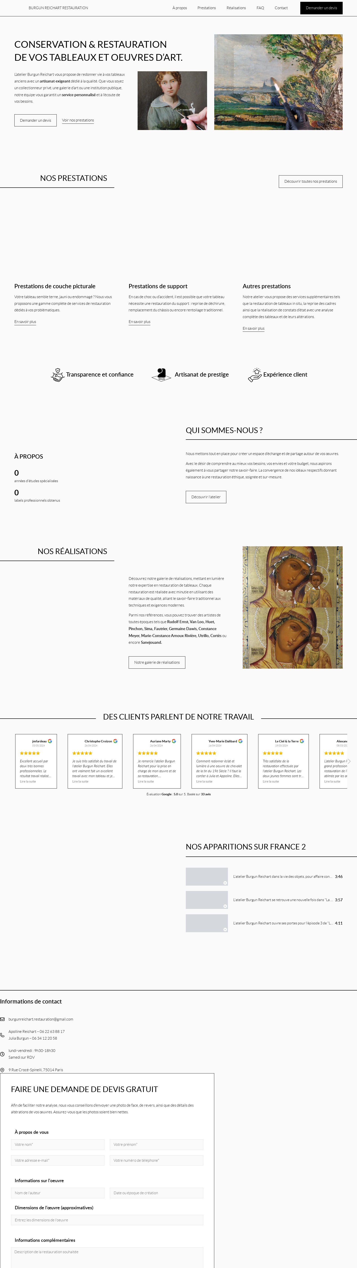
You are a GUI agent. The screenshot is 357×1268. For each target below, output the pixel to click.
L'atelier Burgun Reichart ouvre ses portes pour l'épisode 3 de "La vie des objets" (294, 924)
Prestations (206, 8)
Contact (281, 8)
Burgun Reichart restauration (58, 8)
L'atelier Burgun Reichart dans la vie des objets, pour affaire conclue (284, 877)
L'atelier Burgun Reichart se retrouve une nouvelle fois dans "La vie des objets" (293, 900)
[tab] (264, 877)
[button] (349, 763)
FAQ (260, 8)
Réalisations (236, 8)
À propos (180, 8)
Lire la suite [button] (28, 782)
